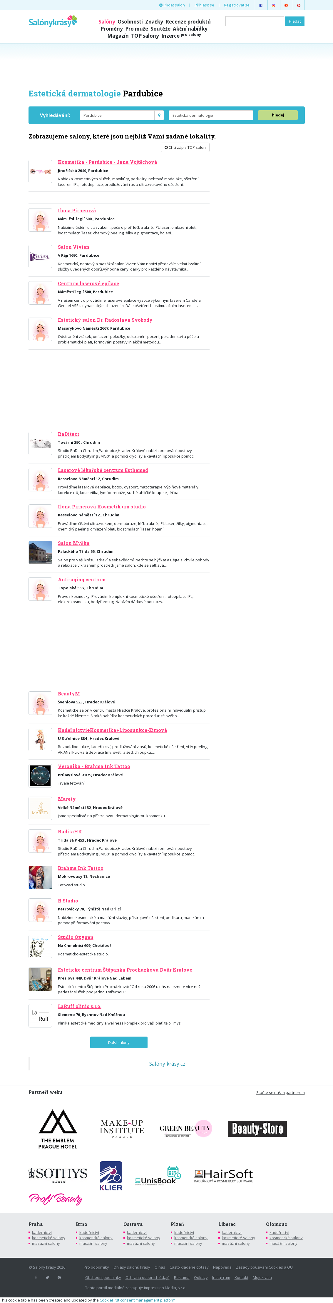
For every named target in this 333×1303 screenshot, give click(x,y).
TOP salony (145, 35)
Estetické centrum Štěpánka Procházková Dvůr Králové (125, 970)
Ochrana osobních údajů (147, 1277)
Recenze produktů (188, 21)
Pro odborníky (96, 1267)
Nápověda (222, 1267)
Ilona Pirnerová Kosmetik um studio (102, 507)
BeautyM (69, 694)
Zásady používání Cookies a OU (264, 1267)
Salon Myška (74, 543)
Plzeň (177, 1224)
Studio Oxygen (75, 937)
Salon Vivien (73, 247)
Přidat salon (172, 5)
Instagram (221, 1277)
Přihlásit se (204, 5)
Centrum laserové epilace (88, 283)
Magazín (118, 35)
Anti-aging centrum (82, 580)
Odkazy (201, 1277)
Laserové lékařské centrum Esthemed (103, 470)
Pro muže (136, 28)
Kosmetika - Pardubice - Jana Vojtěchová (107, 162)
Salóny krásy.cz (167, 1063)
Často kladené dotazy (189, 1267)
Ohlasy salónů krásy (131, 1267)
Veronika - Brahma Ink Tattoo (94, 766)
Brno (81, 1224)
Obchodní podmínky (103, 1277)
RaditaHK (70, 832)
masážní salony (46, 1243)
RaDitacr (68, 434)
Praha (36, 1224)
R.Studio (68, 901)
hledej (278, 115)
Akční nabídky (190, 28)
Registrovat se (237, 5)
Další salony (119, 1042)
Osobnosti (130, 21)
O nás (160, 1267)
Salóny (106, 21)
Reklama (182, 1277)
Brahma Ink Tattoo (80, 868)
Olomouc (276, 1224)
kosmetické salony (48, 1237)
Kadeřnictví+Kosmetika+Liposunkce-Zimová (112, 730)
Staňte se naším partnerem (280, 1092)
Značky (154, 21)
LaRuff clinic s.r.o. (79, 1006)
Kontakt (241, 1277)
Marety (67, 799)
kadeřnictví (42, 1232)
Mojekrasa (262, 1277)
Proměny (112, 28)
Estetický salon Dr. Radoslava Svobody (105, 320)
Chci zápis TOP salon (185, 147)
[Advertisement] (167, 65)
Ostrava (133, 1224)
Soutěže (160, 28)
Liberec (227, 1224)
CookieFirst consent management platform (137, 1300)
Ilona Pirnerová (77, 210)
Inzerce (181, 35)
